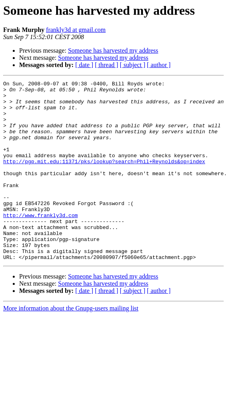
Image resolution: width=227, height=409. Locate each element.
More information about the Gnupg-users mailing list (71, 344)
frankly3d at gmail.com (76, 29)
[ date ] (84, 64)
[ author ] (159, 64)
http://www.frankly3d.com (40, 242)
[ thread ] (106, 64)
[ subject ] (132, 64)
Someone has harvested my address (113, 50)
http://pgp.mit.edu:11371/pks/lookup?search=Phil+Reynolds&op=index (104, 178)
